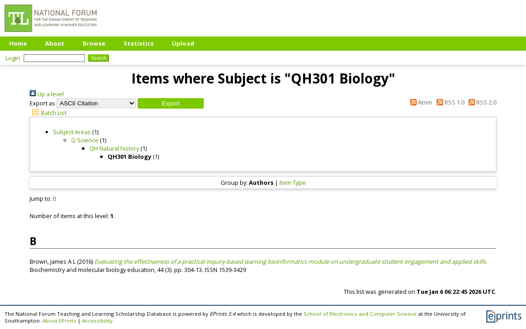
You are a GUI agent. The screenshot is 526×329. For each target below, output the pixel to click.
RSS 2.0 (481, 102)
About (54, 43)
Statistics (139, 43)
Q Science (84, 140)
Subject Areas (72, 132)
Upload (183, 43)
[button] (171, 103)
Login (12, 58)
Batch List (48, 113)
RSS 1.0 (448, 102)
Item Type (292, 182)
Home (18, 43)
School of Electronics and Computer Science (360, 313)
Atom (419, 102)
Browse (94, 43)
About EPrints (59, 320)
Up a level (47, 94)
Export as (42, 103)
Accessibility (97, 320)
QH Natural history (114, 148)
